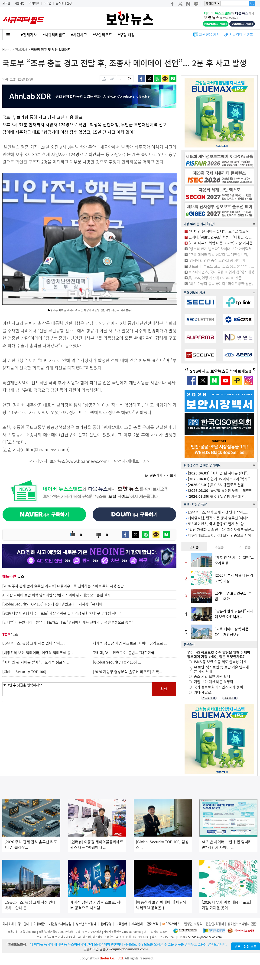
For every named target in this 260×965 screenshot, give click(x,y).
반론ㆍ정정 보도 (245, 946)
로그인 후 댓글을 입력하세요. (77, 689)
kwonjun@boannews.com (127, 949)
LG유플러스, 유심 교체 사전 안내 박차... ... (35, 643)
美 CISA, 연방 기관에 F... (217, 496)
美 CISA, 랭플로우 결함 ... (218, 484)
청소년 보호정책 (86, 923)
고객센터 (121, 923)
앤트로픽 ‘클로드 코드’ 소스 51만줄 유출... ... (221, 266)
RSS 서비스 (173, 923)
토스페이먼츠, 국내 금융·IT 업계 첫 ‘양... (217, 523)
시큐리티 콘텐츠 (241, 34)
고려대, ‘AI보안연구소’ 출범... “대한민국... (125, 652)
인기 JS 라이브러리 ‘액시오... (221, 478)
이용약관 (39, 923)
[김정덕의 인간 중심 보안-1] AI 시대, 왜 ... (218, 260)
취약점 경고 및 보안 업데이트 (51, 49)
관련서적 (152, 923)
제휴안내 (137, 923)
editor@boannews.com (44, 449)
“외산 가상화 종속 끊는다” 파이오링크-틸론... (221, 529)
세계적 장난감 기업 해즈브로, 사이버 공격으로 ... (130, 643)
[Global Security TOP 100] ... (117, 662)
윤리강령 (105, 923)
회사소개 (7, 923)
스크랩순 (245, 547)
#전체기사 (29, 34)
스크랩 (47, 3)
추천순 (219, 547)
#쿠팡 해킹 (126, 34)
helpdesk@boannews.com (205, 937)
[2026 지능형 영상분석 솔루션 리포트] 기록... (127, 671)
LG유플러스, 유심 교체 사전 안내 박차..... (218, 512)
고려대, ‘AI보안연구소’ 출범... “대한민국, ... (220, 237)
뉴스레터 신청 (64, 3)
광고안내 (23, 923)
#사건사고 (79, 34)
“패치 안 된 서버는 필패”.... (219, 473)
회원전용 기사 (209, 34)
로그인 (6, 3)
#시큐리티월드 (53, 34)
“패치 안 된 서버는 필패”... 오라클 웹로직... (35, 662)
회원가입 (19, 3)
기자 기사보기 (160, 475)
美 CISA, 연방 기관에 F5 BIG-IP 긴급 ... (216, 277)
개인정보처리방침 (60, 923)
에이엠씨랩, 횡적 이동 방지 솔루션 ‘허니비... (220, 517)
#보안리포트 (102, 34)
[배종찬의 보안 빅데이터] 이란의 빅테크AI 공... (38, 652)
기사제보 (34, 3)
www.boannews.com (87, 461)
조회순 (194, 547)
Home (6, 49)
